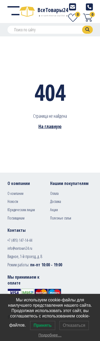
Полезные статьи (60, 218)
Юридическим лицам (21, 209)
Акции (54, 209)
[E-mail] (72, 7)
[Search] (87, 30)
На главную (50, 126)
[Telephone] (89, 7)
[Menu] (13, 11)
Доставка (55, 201)
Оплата (54, 193)
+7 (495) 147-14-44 (19, 240)
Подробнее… (50, 335)
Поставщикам (16, 218)
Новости (12, 201)
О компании (15, 193)
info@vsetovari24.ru (19, 248)
